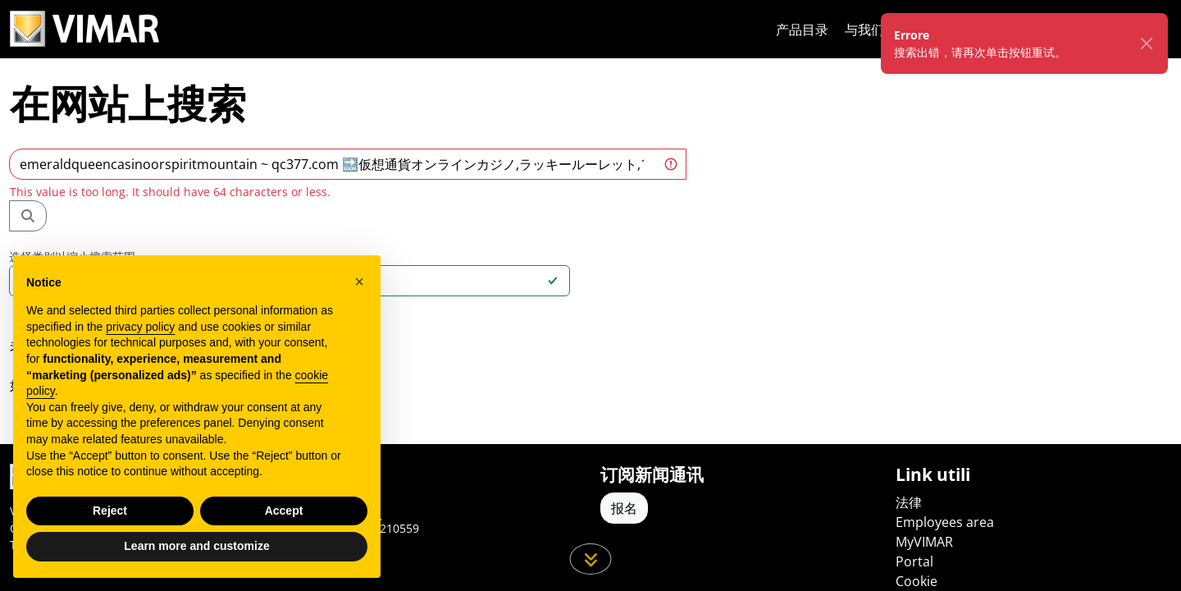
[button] (359, 281)
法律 (909, 502)
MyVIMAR (924, 542)
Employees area (945, 522)
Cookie (916, 581)
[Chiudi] (1146, 44)
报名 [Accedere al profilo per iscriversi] (624, 508)
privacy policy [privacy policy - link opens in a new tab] (140, 326)
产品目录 (802, 30)
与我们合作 (877, 30)
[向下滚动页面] (591, 559)
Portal (914, 561)
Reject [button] (110, 510)
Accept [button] (284, 510)
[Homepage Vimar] (84, 29)
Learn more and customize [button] (196, 545)
